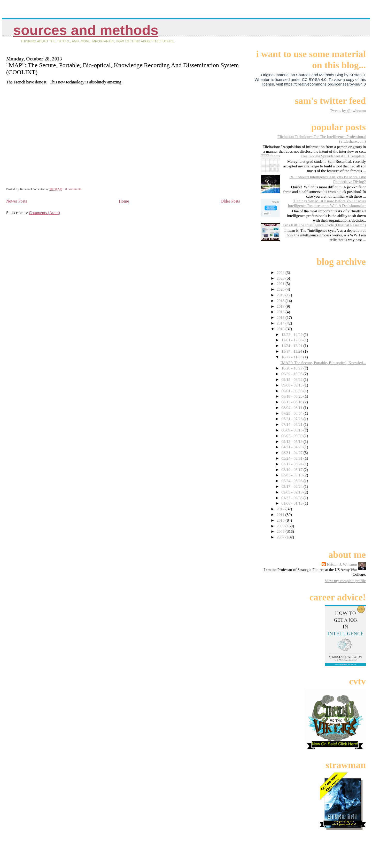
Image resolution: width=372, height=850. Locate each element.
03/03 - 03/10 (292, 475)
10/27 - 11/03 (292, 357)
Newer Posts (16, 201)
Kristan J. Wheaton (342, 564)
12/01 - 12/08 (292, 340)
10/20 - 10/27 (292, 368)
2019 (281, 295)
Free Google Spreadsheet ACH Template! (333, 156)
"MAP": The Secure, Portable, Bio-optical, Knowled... (323, 362)
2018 (281, 300)
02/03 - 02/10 (292, 492)
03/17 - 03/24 (292, 464)
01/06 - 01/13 (292, 503)
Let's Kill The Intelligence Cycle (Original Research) (324, 225)
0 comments (73, 189)
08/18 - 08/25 (292, 396)
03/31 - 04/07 (292, 452)
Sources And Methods (85, 30)
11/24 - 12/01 (292, 345)
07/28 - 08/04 (292, 413)
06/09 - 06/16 (292, 430)
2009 (281, 526)
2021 (281, 283)
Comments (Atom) (44, 213)
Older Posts (230, 201)
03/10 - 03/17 (292, 469)
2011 (281, 514)
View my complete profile (345, 580)
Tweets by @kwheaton (348, 110)
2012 (281, 509)
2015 (281, 317)
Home (124, 201)
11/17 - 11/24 (292, 351)
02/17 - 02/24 (292, 486)
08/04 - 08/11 (292, 407)
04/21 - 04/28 (292, 447)
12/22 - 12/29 (292, 334)
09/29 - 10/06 (292, 374)
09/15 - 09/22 (292, 379)
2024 (281, 272)
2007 (281, 537)
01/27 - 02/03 (292, 498)
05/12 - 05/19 (292, 441)
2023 (281, 278)
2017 (281, 306)
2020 (281, 289)
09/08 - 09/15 (292, 385)
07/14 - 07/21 (292, 424)
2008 (281, 531)
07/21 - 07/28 (292, 418)
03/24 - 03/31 (292, 458)
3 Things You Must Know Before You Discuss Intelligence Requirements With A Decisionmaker (327, 203)
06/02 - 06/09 (292, 436)
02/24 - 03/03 (292, 480)
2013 (281, 329)
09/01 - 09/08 (292, 391)
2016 (281, 312)
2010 (281, 520)
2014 (281, 323)
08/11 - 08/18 (292, 402)
